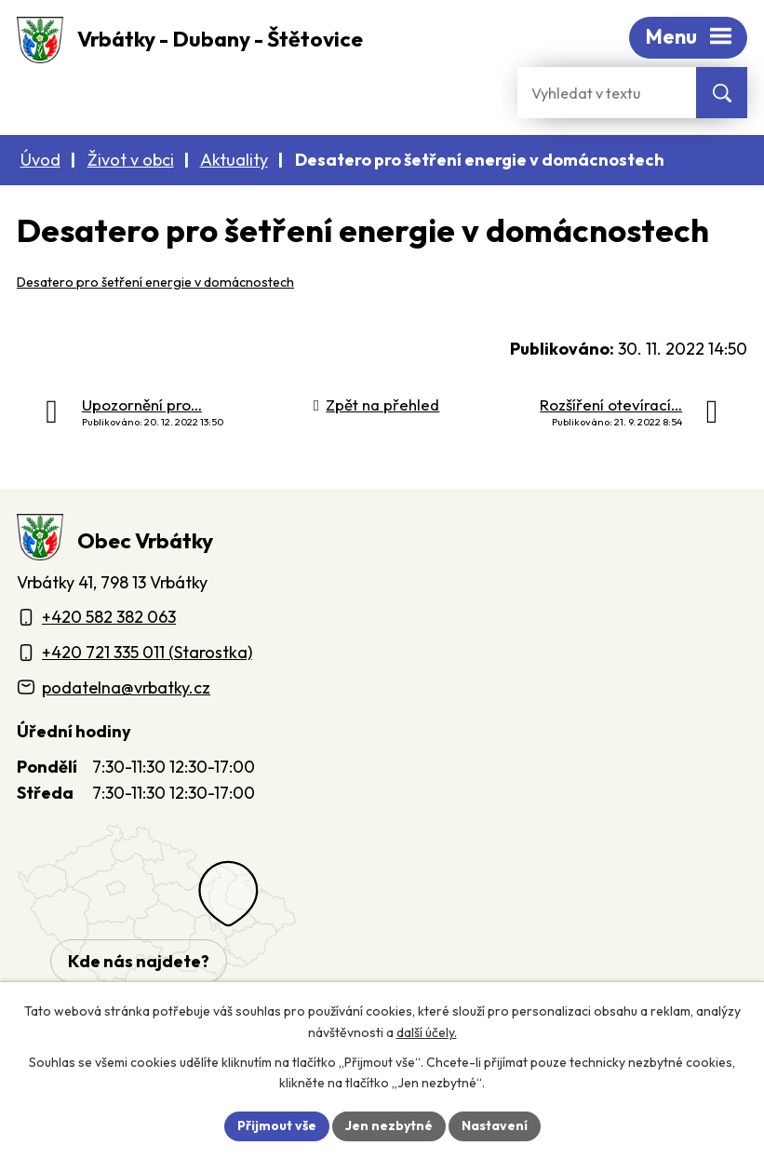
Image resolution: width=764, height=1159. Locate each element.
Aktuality (234, 159)
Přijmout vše (276, 1125)
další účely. (426, 1032)
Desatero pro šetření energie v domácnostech (155, 282)
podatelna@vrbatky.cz (126, 687)
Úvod (40, 159)
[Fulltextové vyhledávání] (606, 92)
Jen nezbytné (389, 1125)
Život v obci (130, 159)
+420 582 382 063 (109, 616)
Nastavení (495, 1125)
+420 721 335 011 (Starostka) (147, 652)
